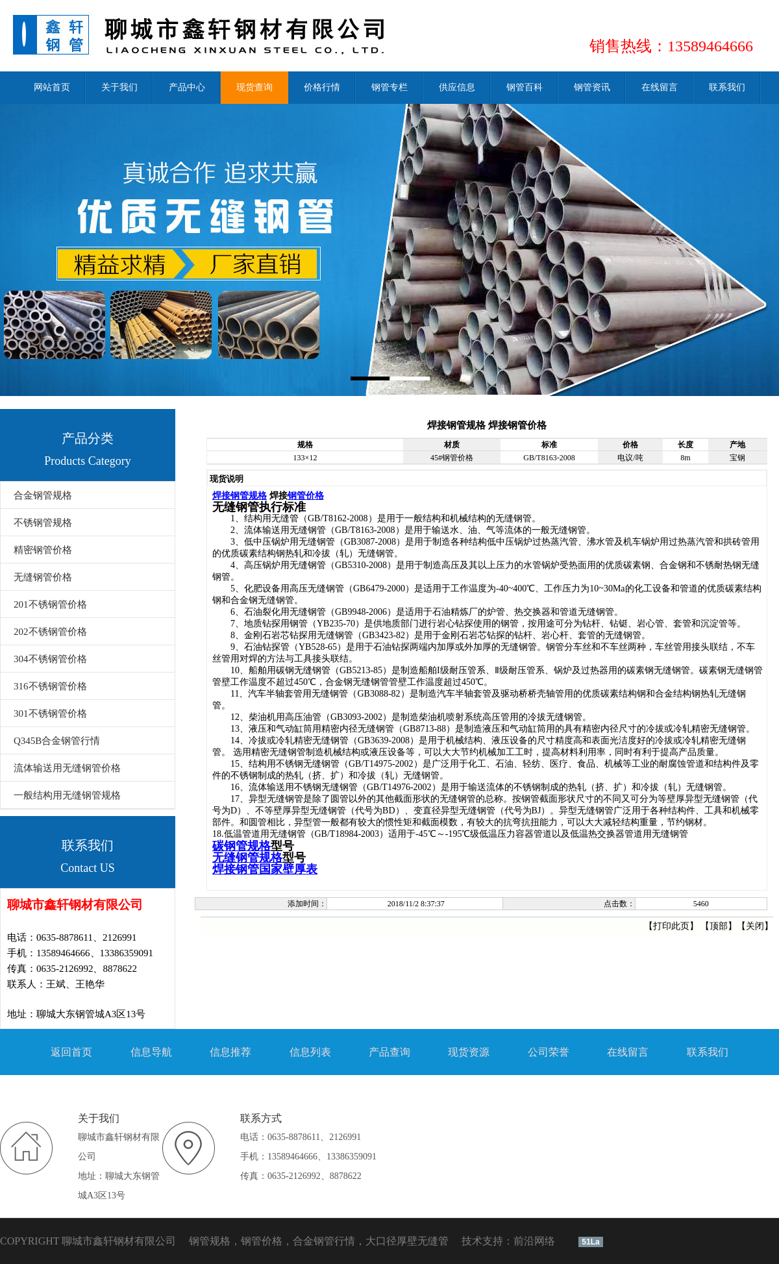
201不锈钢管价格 (50, 604)
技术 (472, 1240)
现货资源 (468, 1052)
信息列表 (310, 1052)
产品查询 (389, 1052)
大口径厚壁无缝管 (407, 1240)
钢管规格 (209, 1240)
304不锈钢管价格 (50, 659)
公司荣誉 (548, 1052)
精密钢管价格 (43, 550)
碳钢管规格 (241, 845)
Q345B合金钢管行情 (57, 741)
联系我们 (707, 1052)
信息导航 (151, 1052)
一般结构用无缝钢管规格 (67, 795)
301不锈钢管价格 (50, 713)
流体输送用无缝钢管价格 (67, 768)
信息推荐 (230, 1052)
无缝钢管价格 (43, 577)
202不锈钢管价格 (50, 631)
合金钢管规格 (43, 495)
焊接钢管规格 (239, 495)
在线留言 (628, 1052)
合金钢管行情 (324, 1240)
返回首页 (71, 1052)
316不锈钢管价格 (50, 686)
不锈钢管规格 (43, 522)
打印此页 (671, 926)
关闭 (755, 926)
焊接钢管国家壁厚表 (264, 869)
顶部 (719, 926)
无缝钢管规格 (247, 857)
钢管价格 (306, 495)
